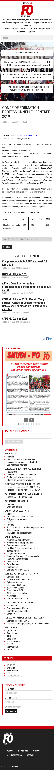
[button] (18, 424)
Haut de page (49, 762)
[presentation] (26, 420)
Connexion (11, 711)
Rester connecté (14, 707)
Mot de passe (11, 698)
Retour (7, 247)
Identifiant (9, 689)
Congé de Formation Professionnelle (23, 239)
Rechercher (14, 442)
